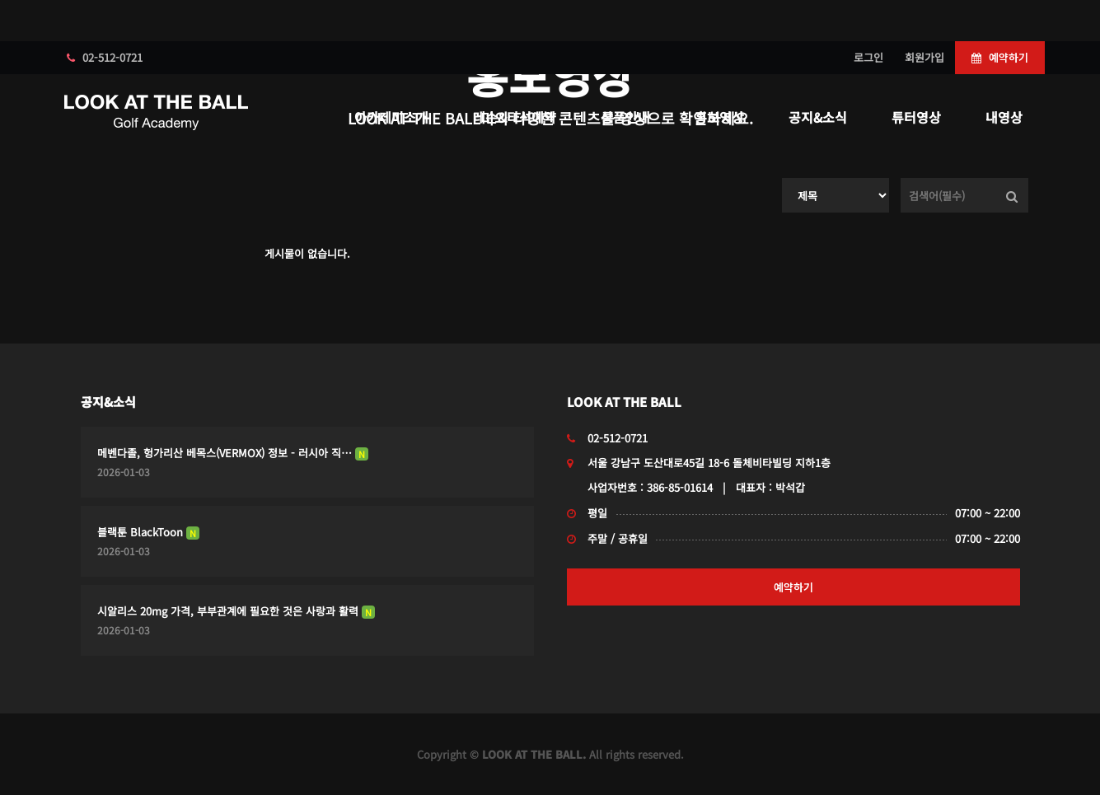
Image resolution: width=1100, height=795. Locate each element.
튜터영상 (916, 117)
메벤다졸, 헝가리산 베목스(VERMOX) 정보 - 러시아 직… (232, 453)
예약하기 (999, 57)
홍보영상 (719, 117)
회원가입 (924, 57)
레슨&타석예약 (514, 117)
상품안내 (625, 117)
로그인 (868, 57)
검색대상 (782, 178)
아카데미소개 (391, 117)
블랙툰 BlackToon (148, 532)
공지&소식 (818, 117)
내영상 (1004, 117)
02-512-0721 (105, 57)
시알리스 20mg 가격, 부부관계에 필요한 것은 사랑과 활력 (236, 611)
